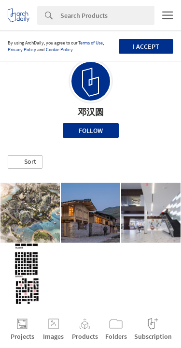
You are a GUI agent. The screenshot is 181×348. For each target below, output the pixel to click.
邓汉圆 (91, 111)
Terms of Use (90, 43)
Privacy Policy (22, 49)
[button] (25, 162)
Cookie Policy (59, 49)
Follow (91, 130)
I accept (146, 46)
